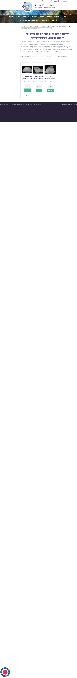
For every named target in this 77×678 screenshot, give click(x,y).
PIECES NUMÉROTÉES (53, 17)
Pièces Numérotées (34, 26)
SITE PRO (54, 21)
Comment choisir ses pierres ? (29, 21)
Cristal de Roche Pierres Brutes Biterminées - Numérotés (60, 26)
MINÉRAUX (34, 17)
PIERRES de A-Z (66, 17)
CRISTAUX (26, 17)
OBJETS (42, 17)
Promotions (45, 21)
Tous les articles (24, 26)
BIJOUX (18, 17)
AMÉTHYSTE (10, 17)
